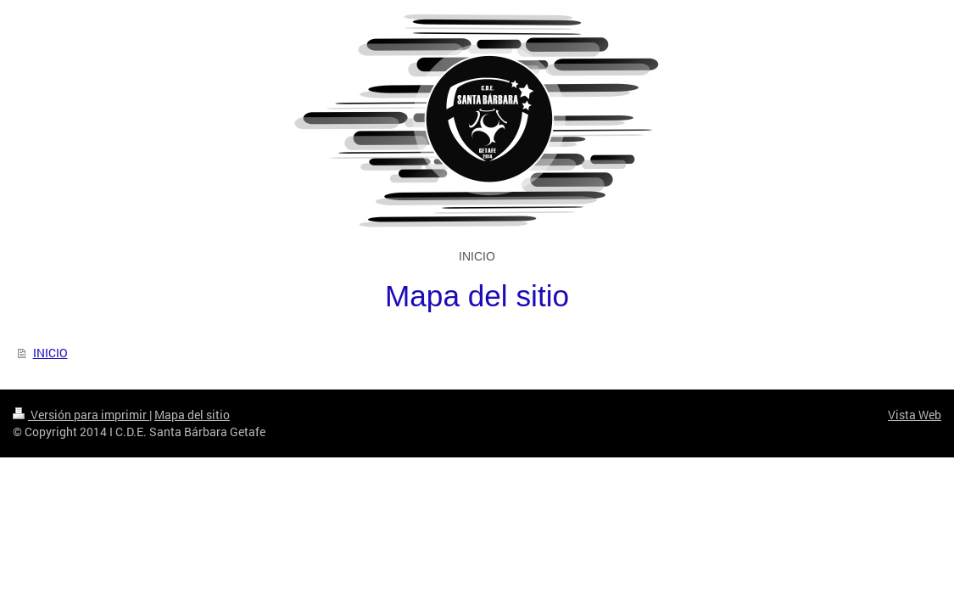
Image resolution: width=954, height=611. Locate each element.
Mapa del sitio (192, 414)
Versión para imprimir (81, 414)
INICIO (50, 353)
